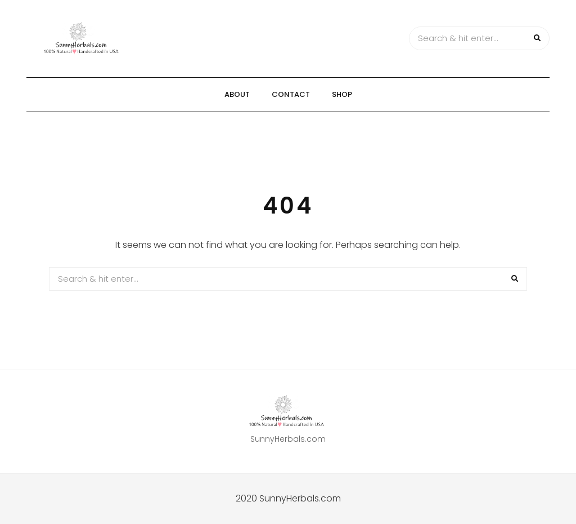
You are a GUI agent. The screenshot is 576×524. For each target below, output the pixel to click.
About (237, 94)
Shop (342, 94)
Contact (291, 94)
